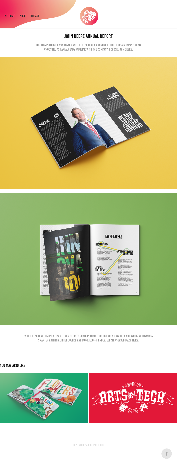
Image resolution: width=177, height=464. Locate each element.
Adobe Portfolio (95, 445)
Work (23, 16)
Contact (34, 16)
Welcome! (9, 16)
